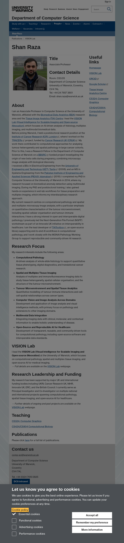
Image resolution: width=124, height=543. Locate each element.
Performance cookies (28, 534)
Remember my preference (92, 522)
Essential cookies (26, 514)
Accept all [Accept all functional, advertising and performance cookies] (92, 515)
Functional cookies (27, 520)
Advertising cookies (27, 527)
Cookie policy (20, 510)
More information (92, 529)
